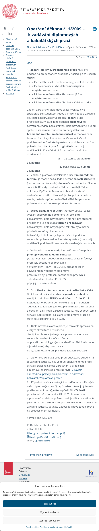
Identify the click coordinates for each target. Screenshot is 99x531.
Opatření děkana (13, 52)
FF (28, 47)
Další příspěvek (86, 454)
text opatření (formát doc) (44, 437)
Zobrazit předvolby (49, 520)
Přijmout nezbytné (49, 512)
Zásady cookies (31, 527)
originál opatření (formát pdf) (46, 433)
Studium (10, 93)
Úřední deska (8, 31)
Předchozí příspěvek (40, 454)
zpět (29, 62)
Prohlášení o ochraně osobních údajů (56, 527)
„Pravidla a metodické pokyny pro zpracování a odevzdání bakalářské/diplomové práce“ (55, 374)
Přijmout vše (49, 503)
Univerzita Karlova (24, 476)
